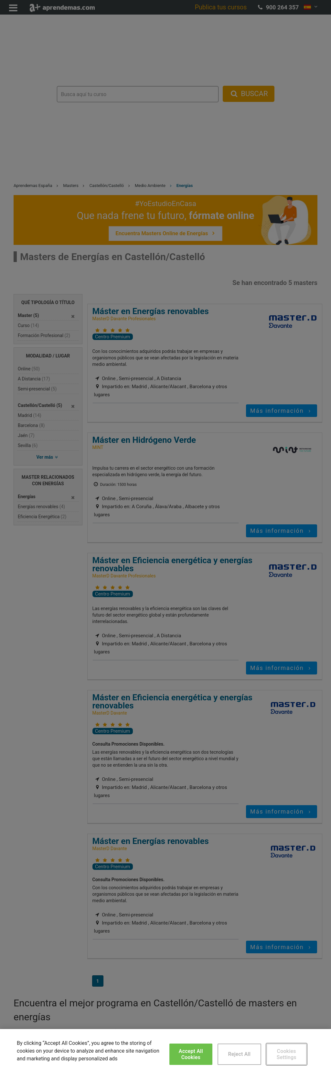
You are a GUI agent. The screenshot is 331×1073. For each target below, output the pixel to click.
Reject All (239, 1054)
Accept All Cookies (191, 1054)
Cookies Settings (286, 1054)
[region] (165, 1051)
